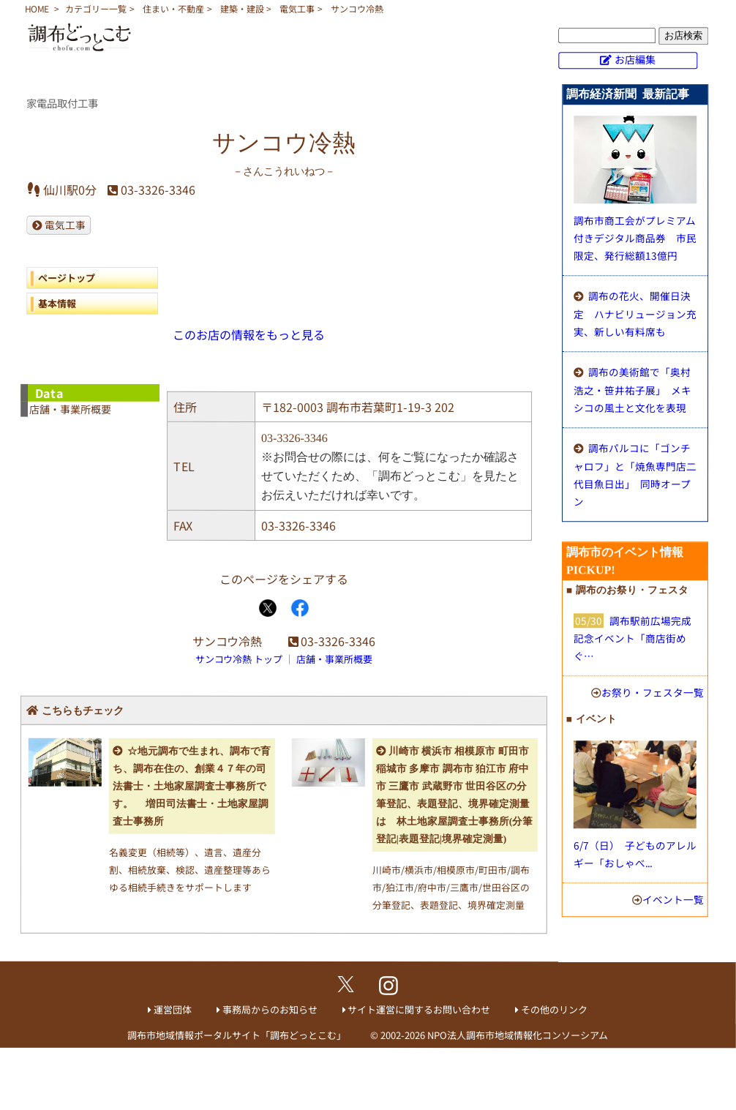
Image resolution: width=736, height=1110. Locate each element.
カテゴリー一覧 (96, 8)
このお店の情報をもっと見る (249, 334)
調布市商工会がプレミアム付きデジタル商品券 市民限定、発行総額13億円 (635, 238)
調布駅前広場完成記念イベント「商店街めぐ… (632, 638)
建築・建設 (242, 8)
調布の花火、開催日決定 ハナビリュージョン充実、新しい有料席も (635, 313)
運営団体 (173, 1009)
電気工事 (297, 8)
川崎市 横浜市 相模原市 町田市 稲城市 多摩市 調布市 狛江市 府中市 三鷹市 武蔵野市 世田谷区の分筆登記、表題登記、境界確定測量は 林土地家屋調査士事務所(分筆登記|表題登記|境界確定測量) (454, 795)
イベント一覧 (673, 899)
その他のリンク (554, 1009)
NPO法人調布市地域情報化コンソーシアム (517, 1035)
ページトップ (66, 277)
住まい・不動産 (173, 8)
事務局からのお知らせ (270, 1009)
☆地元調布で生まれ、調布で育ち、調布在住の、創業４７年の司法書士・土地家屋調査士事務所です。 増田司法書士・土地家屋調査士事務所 (192, 786)
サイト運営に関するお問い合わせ (419, 1009)
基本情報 (57, 303)
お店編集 (635, 59)
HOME (37, 8)
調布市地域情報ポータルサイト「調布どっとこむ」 (236, 1035)
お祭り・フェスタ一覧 (652, 692)
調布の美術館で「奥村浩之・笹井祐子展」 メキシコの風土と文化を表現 (632, 389)
